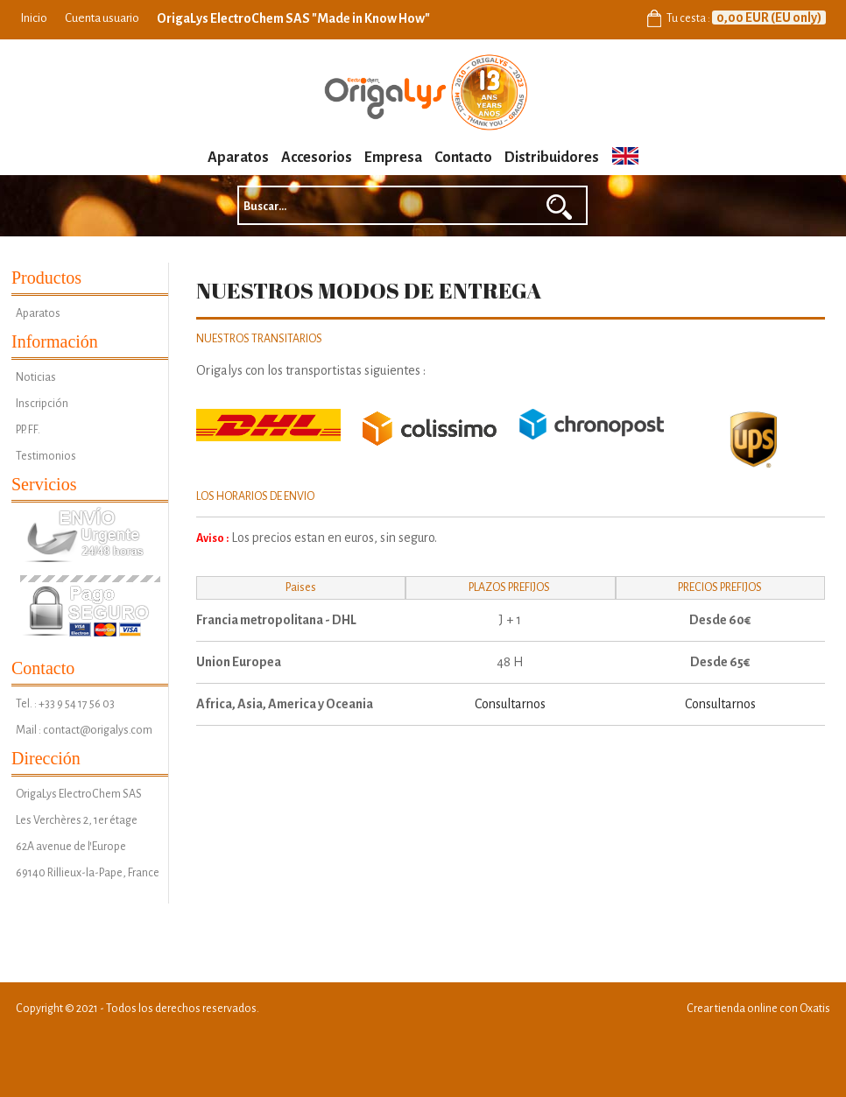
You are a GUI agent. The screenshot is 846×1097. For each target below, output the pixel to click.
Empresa (393, 157)
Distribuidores (551, 157)
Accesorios (316, 157)
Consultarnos (510, 704)
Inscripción (42, 403)
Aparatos (238, 157)
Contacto (463, 157)
